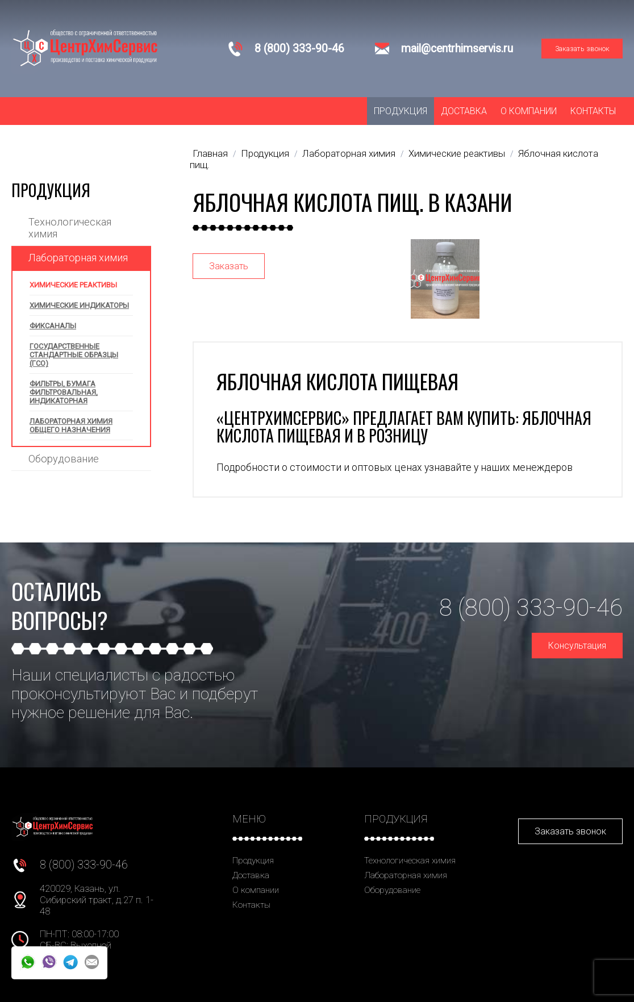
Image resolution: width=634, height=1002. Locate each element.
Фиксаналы (53, 326)
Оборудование (63, 459)
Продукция (400, 111)
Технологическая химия (69, 228)
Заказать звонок (582, 48)
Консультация (577, 645)
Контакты (593, 111)
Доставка (464, 111)
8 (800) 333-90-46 (299, 48)
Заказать (228, 266)
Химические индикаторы (79, 305)
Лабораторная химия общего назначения (71, 425)
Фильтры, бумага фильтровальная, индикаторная (64, 392)
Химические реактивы (73, 285)
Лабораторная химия (78, 258)
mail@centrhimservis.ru (457, 48)
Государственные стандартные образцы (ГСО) (74, 355)
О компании (528, 111)
